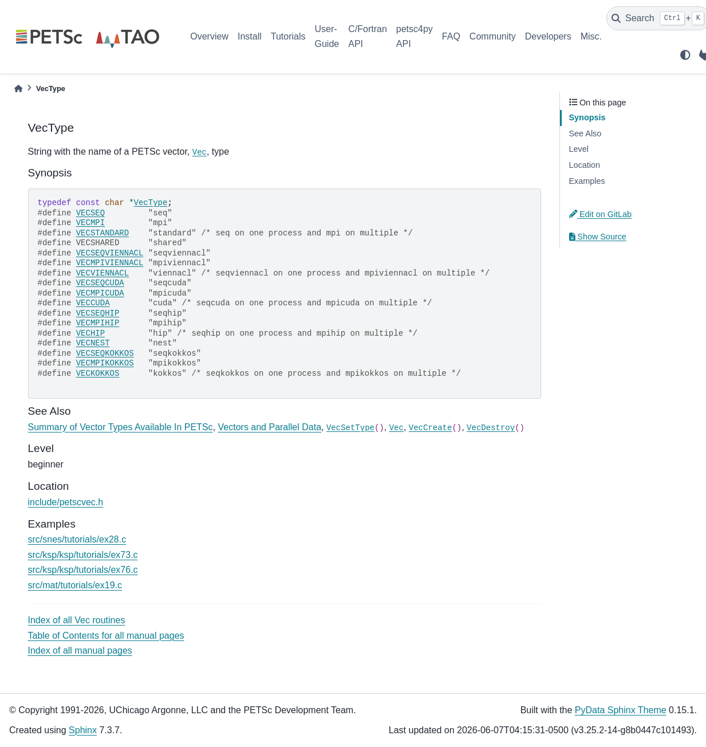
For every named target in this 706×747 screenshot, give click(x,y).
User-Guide (327, 36)
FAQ (451, 36)
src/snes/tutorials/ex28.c (77, 539)
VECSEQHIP (98, 313)
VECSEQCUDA (100, 283)
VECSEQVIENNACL (110, 253)
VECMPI (90, 222)
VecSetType (350, 428)
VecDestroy (491, 428)
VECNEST (93, 343)
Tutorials (288, 36)
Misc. (591, 36)
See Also (585, 133)
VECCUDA (93, 303)
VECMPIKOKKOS (105, 363)
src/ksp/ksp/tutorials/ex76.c (83, 570)
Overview (209, 36)
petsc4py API (414, 36)
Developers (548, 36)
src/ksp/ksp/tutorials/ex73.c (83, 555)
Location (584, 165)
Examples (587, 181)
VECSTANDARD (102, 233)
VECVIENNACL (102, 273)
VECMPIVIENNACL (110, 263)
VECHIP (90, 333)
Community (493, 36)
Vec (199, 152)
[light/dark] (685, 55)
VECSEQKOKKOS (105, 353)
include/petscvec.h (66, 502)
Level (579, 149)
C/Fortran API (367, 36)
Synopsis (587, 117)
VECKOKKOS (98, 373)
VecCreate (430, 428)
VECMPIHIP (98, 323)
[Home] (18, 88)
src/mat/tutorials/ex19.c (75, 585)
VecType (151, 202)
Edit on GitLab (600, 214)
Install (250, 36)
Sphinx (83, 730)
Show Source (597, 236)
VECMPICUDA (100, 293)
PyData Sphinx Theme (620, 710)
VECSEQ (90, 213)
